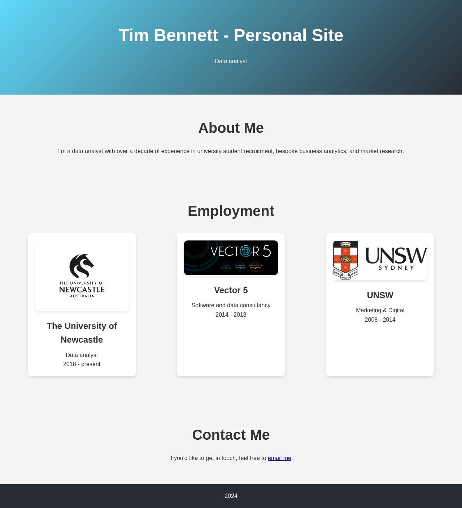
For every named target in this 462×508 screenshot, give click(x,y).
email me (279, 458)
